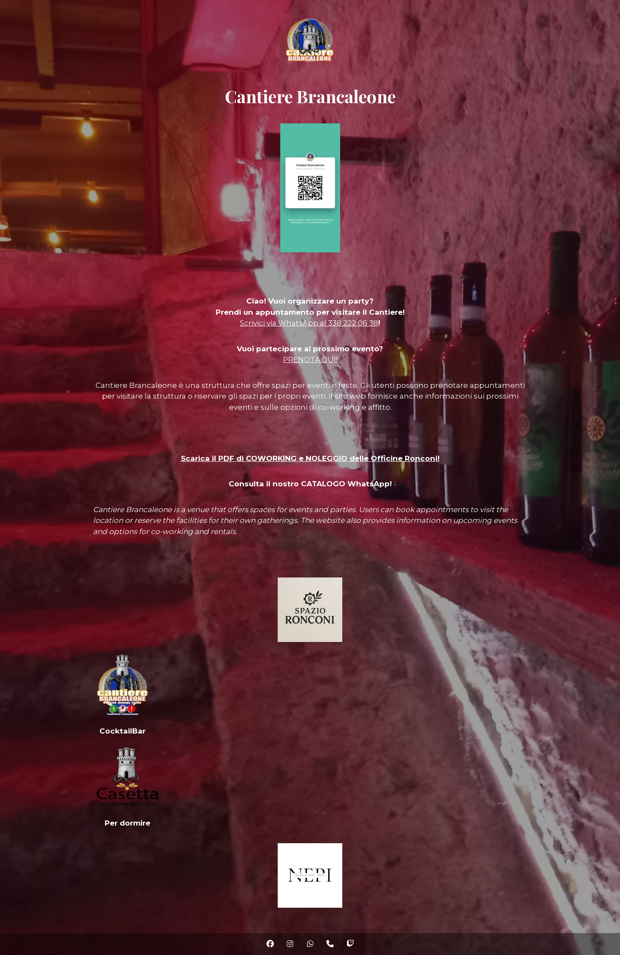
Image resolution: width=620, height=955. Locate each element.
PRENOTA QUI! (310, 359)
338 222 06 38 (353, 323)
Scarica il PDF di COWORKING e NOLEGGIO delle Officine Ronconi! (310, 458)
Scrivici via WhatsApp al (284, 323)
